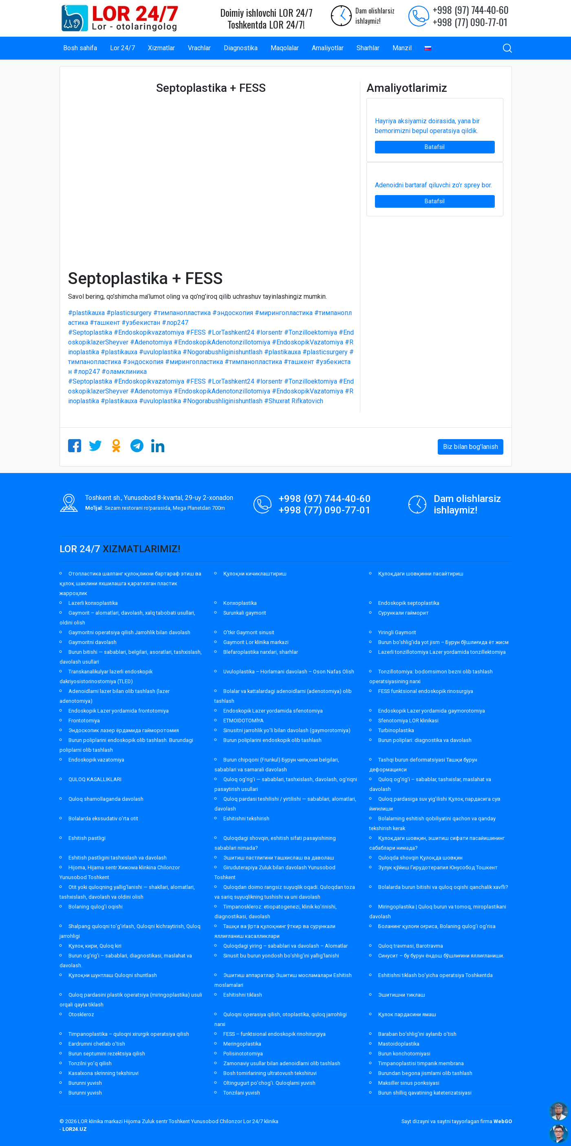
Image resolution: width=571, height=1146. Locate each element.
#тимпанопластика (182, 313)
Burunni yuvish (85, 1083)
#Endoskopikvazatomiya (149, 332)
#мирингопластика (284, 313)
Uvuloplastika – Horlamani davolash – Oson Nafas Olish (288, 671)
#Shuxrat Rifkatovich (293, 401)
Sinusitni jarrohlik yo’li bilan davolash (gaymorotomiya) (287, 730)
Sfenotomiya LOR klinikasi (408, 720)
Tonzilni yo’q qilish (90, 1063)
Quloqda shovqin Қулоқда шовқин (420, 858)
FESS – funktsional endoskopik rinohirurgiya (274, 1034)
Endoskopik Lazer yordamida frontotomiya (118, 711)
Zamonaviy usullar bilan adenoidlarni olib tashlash (281, 1063)
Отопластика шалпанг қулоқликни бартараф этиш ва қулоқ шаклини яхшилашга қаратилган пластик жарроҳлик (130, 583)
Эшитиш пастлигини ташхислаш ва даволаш (278, 858)
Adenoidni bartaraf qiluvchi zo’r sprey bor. (433, 185)
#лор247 (175, 322)
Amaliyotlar (328, 48)
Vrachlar (199, 48)
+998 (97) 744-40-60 (471, 9)
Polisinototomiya (243, 1053)
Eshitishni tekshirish (246, 818)
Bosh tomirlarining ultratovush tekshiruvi (270, 1073)
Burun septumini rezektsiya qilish (106, 1053)
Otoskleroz (81, 1014)
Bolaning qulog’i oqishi (95, 907)
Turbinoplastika (396, 730)
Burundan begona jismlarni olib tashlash (425, 1073)
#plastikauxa (86, 313)
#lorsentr (269, 332)
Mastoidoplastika (398, 1044)
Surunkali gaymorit (244, 613)
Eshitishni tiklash (242, 995)
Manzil (402, 48)
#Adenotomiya (151, 342)
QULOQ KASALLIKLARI (94, 779)
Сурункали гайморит (403, 613)
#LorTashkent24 (230, 332)
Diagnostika (241, 48)
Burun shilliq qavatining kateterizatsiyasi (425, 1093)
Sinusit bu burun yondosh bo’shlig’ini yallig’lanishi (281, 956)
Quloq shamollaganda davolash (105, 799)
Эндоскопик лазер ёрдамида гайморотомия (123, 730)
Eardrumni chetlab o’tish (96, 1044)
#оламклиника (124, 371)
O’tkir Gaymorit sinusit (248, 632)
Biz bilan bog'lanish (470, 447)
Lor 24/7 (122, 48)
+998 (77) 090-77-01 (470, 21)
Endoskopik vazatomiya (96, 760)
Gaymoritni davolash (92, 642)
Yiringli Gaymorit (397, 632)
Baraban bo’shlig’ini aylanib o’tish (417, 1034)
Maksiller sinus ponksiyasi (408, 1083)
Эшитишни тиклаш (401, 995)
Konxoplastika (240, 603)
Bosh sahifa (80, 48)
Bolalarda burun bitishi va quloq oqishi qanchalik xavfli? (443, 887)
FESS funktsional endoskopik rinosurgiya (425, 691)
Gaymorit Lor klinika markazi (256, 642)
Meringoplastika (242, 1044)
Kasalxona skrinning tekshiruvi (103, 1073)
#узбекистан (140, 322)
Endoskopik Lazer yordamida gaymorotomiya (431, 711)
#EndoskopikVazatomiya (307, 342)
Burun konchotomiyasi (404, 1053)
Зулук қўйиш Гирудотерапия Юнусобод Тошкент (438, 867)
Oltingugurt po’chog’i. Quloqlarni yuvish (269, 1083)
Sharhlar (368, 48)
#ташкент (105, 322)
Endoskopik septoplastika (408, 603)
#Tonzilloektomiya (310, 332)
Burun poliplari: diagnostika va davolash (425, 740)
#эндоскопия (232, 313)
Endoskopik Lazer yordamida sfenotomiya (273, 711)
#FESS (196, 332)
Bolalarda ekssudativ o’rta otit (103, 818)
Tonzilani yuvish (241, 1093)
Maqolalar (285, 48)
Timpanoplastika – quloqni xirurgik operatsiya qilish (128, 1034)
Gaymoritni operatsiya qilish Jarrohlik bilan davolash (129, 632)
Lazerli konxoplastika (93, 603)
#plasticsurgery (129, 313)
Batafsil (435, 147)
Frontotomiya (84, 720)
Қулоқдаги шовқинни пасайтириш (420, 574)
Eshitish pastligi (87, 838)
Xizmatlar (161, 48)
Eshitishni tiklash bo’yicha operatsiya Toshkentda (435, 975)
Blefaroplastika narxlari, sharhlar (260, 652)
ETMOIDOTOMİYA (243, 720)
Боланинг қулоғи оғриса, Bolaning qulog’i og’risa (437, 926)
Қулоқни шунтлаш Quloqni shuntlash (112, 975)
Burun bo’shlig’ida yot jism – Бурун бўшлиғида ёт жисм (443, 642)
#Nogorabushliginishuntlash (222, 352)
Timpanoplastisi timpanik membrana (421, 1063)
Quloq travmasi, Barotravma (410, 946)
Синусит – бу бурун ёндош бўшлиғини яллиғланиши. (441, 956)
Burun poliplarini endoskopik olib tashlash (272, 740)
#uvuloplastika (160, 352)
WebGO (503, 1121)
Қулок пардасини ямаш (407, 1014)
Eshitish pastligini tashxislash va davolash (117, 858)
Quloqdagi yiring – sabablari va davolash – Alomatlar (285, 946)
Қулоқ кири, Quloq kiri (94, 946)
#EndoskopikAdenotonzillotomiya (222, 342)
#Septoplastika (90, 332)
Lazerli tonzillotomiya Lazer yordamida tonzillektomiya (442, 652)
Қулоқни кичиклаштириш (255, 574)
